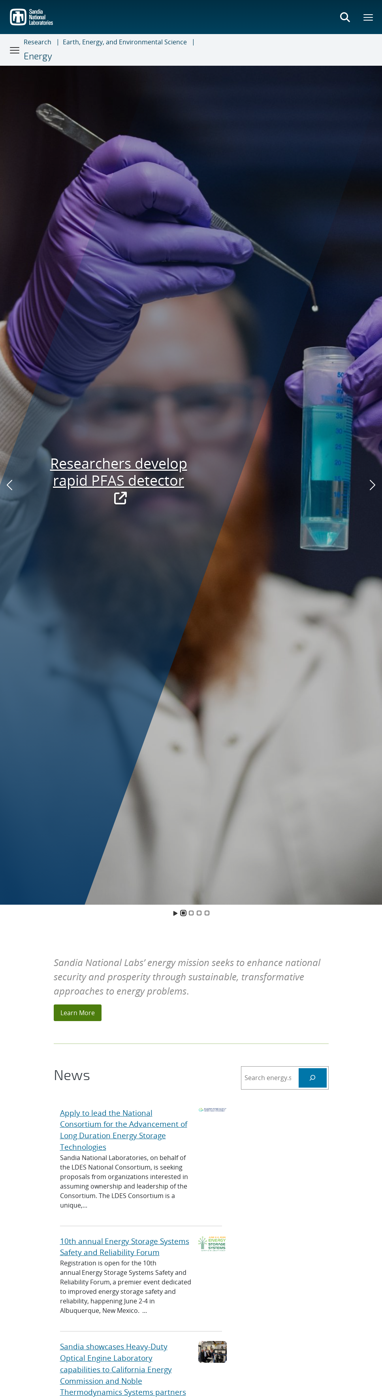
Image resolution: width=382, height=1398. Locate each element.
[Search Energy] (313, 1078)
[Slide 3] (199, 913)
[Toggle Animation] (175, 913)
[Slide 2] (191, 913)
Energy (38, 55)
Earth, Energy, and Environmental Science (125, 42)
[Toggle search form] (345, 17)
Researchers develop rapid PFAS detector (118, 480)
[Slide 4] (207, 913)
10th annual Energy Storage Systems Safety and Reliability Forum (124, 1247)
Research (37, 42)
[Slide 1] (183, 913)
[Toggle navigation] (15, 50)
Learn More (77, 1012)
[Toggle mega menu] (368, 17)
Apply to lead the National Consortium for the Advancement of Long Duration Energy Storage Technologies (123, 1129)
